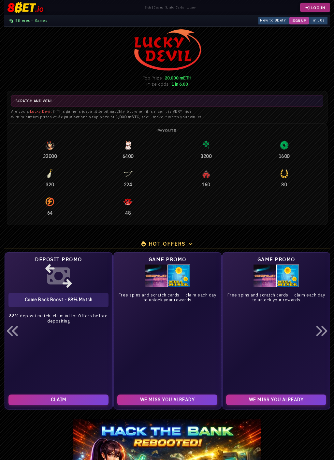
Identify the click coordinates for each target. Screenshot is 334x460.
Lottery (191, 7)
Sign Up (299, 21)
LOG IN (315, 7)
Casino (158, 7)
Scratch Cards (175, 7)
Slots (148, 7)
